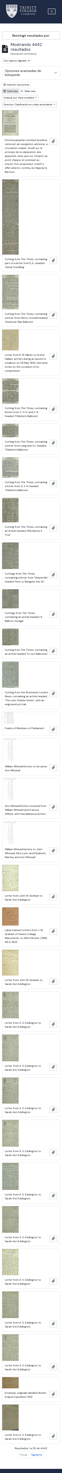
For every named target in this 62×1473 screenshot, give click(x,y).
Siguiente (36, 1454)
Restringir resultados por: (31, 35)
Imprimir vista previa (16, 84)
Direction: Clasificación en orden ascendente (28, 104)
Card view (10, 91)
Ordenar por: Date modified (19, 97)
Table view (28, 91)
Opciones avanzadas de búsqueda (23, 73)
